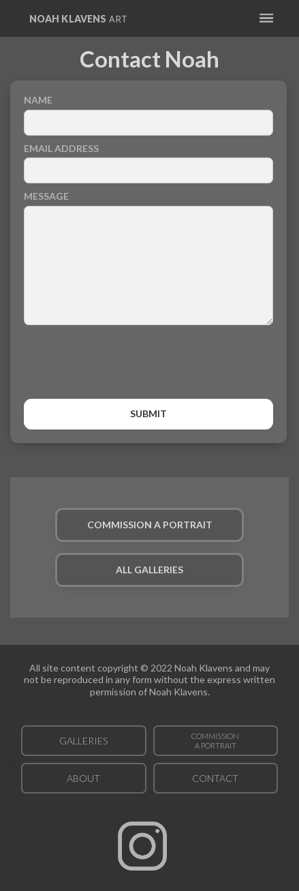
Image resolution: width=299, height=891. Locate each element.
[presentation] (148, 365)
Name (38, 100)
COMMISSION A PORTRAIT (150, 524)
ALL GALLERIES (149, 569)
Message (46, 196)
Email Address (61, 148)
